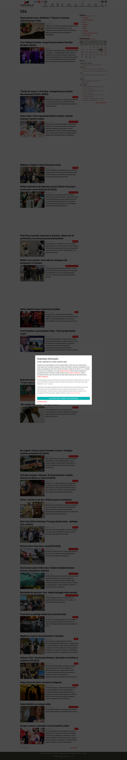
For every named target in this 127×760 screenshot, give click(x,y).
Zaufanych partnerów (64, 371)
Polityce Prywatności (74, 373)
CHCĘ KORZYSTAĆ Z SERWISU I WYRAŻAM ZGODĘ (63, 398)
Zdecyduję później (42, 401)
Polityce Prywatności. (75, 393)
